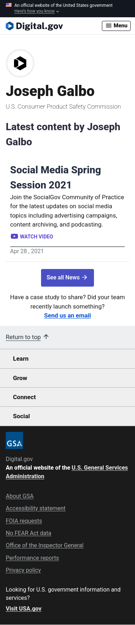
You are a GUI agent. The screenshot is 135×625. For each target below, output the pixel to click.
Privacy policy (23, 570)
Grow (20, 378)
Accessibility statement (36, 508)
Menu (116, 25)
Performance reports (32, 558)
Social (21, 416)
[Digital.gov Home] (54, 25)
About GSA (19, 496)
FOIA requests (24, 520)
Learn (20, 358)
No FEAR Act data (28, 533)
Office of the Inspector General (45, 545)
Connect (24, 397)
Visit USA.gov (23, 608)
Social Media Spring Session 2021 (55, 177)
